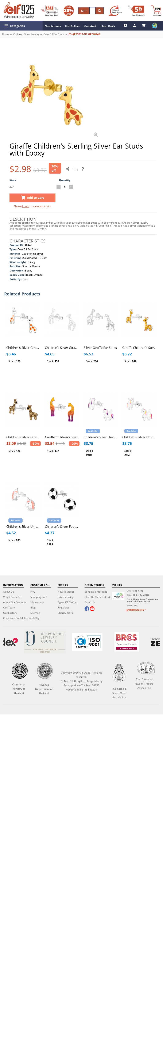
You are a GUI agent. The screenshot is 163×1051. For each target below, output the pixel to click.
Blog (33, 607)
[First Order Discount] (136, 10)
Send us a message (96, 591)
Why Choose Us (12, 597)
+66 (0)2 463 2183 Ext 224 (100, 597)
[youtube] (92, 609)
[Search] (92, 10)
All (84, 11)
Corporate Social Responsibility (21, 618)
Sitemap (35, 613)
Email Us (90, 602)
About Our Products (14, 602)
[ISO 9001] (87, 642)
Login (25, 206)
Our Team (9, 607)
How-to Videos (66, 591)
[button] (21, 26)
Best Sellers (72, 26)
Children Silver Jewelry (26, 34)
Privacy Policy (65, 597)
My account (37, 602)
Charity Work (65, 613)
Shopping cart (38, 597)
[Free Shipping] (49, 10)
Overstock (90, 26)
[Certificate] (45, 641)
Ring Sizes (63, 607)
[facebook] (87, 609)
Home (5, 34)
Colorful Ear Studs (54, 34)
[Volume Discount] (68, 10)
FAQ (32, 591)
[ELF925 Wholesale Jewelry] (18, 10)
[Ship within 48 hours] (115, 10)
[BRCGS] (126, 641)
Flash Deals (108, 26)
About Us (8, 591)
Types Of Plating (67, 602)
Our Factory (10, 613)
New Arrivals (53, 26)
